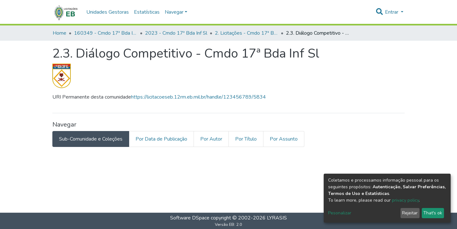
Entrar (392, 12)
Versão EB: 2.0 (228, 224)
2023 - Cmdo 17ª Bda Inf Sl (176, 33)
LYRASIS (277, 217)
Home (59, 33)
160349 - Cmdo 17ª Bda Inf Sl (105, 33)
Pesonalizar (339, 213)
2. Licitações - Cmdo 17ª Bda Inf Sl (246, 33)
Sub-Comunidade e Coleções (91, 138)
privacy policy (405, 200)
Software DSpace (189, 217)
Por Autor (211, 138)
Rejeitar (410, 213)
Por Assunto (284, 138)
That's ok (432, 213)
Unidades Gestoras (107, 12)
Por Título (246, 138)
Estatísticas (147, 12)
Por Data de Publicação (161, 138)
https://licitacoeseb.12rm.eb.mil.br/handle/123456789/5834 (198, 97)
